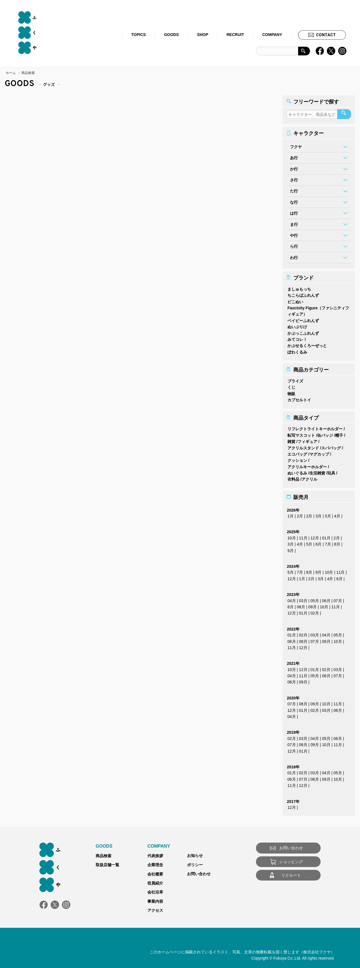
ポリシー (195, 863)
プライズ (295, 379)
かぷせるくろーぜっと (307, 344)
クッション (297, 458)
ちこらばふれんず (303, 293)
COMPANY (272, 34)
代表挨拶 (155, 854)
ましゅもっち (299, 287)
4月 (337, 514)
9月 (290, 549)
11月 (303, 536)
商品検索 (103, 854)
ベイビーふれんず (303, 319)
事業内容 (155, 899)
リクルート (291, 873)
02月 (314, 611)
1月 (290, 514)
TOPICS (138, 34)
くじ (291, 385)
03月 (303, 599)
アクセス (155, 908)
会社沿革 (155, 890)
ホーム (11, 73)
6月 (319, 542)
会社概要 (155, 872)
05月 (314, 599)
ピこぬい (295, 300)
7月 (328, 542)
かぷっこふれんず (303, 331)
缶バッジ (325, 433)
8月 (337, 542)
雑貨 (291, 440)
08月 (301, 605)
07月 (338, 599)
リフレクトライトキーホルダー (315, 427)
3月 (319, 514)
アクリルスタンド (303, 446)
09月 (312, 605)
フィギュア (307, 440)
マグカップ (319, 452)
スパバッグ (331, 446)
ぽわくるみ (297, 350)
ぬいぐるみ (297, 471)
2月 (300, 514)
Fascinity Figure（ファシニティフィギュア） (318, 309)
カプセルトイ (299, 398)
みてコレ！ (297, 338)
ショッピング (291, 860)
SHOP (202, 34)
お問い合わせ (199, 872)
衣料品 (293, 477)
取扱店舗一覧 (107, 863)
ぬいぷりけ (297, 325)
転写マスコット (301, 433)
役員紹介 (155, 881)
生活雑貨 (317, 471)
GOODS (171, 34)
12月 (314, 536)
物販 (291, 392)
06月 (326, 599)
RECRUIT (235, 34)
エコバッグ (297, 452)
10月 (291, 536)
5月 (328, 514)
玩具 (331, 471)
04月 (291, 599)
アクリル (309, 477)
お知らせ (195, 854)
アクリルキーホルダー (307, 465)
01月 (326, 536)
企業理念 (155, 863)
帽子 (339, 433)
